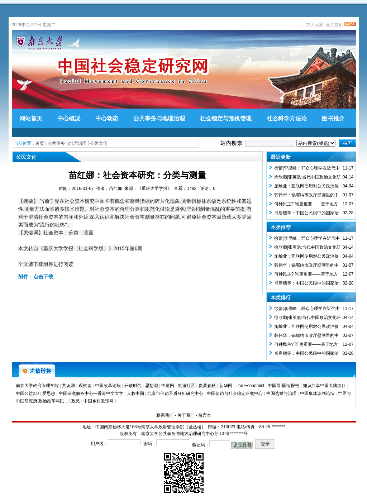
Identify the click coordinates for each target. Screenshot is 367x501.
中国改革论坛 (108, 385)
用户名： (99, 443)
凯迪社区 (186, 385)
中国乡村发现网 (99, 401)
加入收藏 (314, 24)
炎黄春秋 (207, 385)
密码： (149, 443)
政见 (75, 401)
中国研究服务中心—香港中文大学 (91, 393)
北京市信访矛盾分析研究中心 (175, 393)
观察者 (84, 385)
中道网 (167, 385)
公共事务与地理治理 (67, 143)
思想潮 (151, 385)
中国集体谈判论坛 (317, 393)
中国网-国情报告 (283, 385)
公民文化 (98, 143)
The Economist (250, 385)
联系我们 (164, 415)
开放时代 (133, 385)
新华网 (225, 385)
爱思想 (48, 393)
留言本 (204, 415)
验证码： (200, 444)
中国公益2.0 (27, 393)
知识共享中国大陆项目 (324, 385)
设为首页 (334, 24)
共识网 (68, 385)
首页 (39, 143)
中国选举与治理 (281, 393)
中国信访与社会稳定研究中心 (235, 393)
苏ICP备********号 (231, 433)
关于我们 (186, 415)
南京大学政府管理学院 (37, 385)
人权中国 (135, 393)
